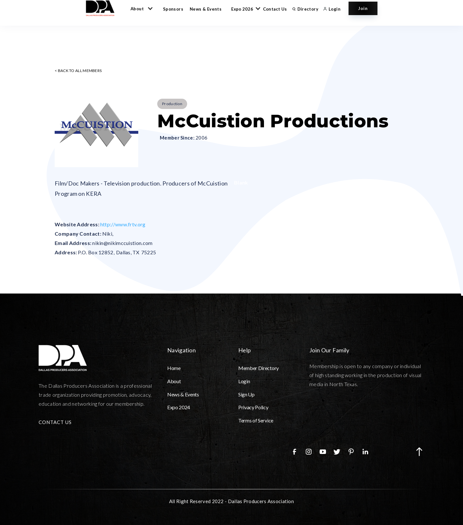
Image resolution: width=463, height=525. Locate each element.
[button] (140, 8)
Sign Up (246, 394)
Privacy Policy (253, 407)
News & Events (206, 9)
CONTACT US (55, 422)
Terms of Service (255, 420)
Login (244, 381)
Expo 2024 (178, 407)
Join (363, 8)
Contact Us (275, 9)
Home (174, 368)
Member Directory (258, 368)
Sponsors (173, 9)
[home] (103, 8)
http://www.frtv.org (123, 224)
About (174, 381)
